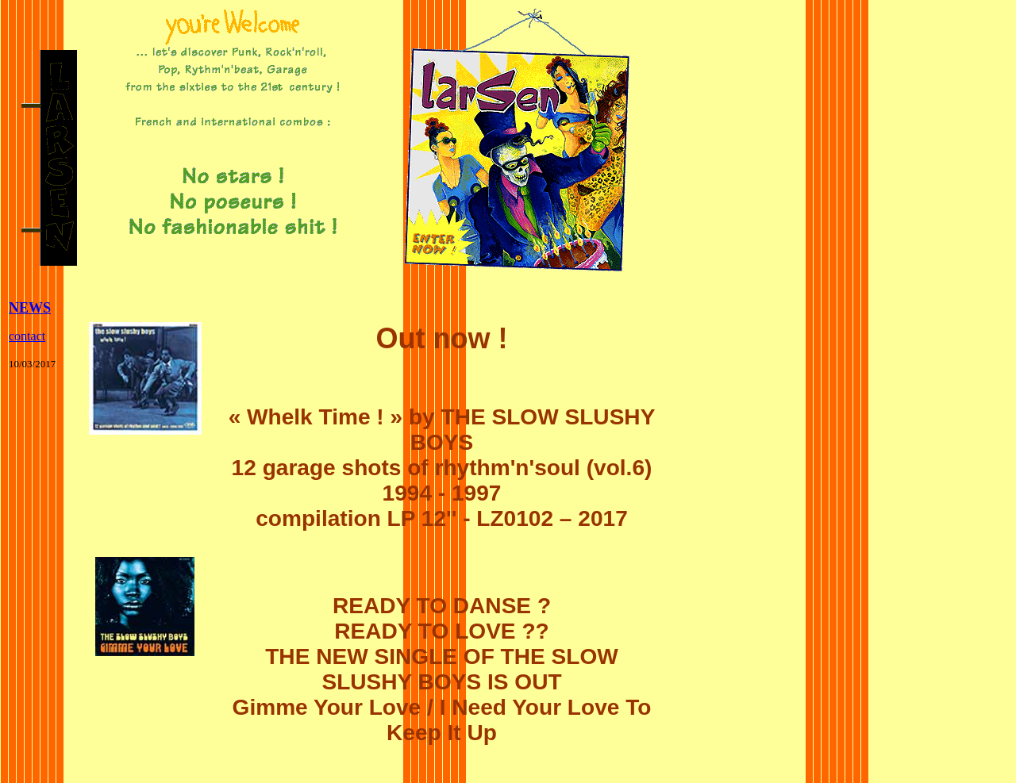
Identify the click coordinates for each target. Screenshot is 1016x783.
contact (27, 336)
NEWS (30, 308)
